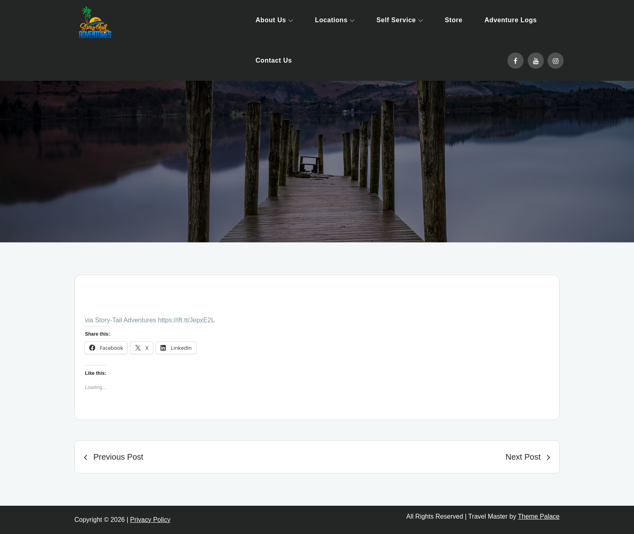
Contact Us (274, 60)
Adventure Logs (510, 20)
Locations (335, 20)
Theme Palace (539, 516)
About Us (274, 20)
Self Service (399, 20)
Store (454, 20)
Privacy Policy (150, 519)
